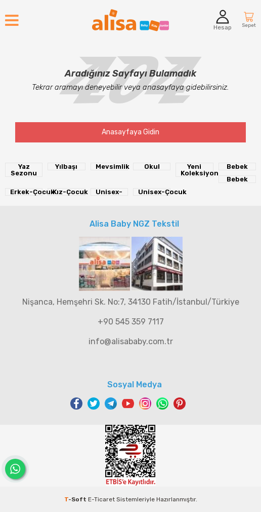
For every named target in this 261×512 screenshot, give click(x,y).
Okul (152, 166)
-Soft (76, 499)
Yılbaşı (66, 166)
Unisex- (109, 192)
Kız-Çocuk (69, 192)
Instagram (145, 403)
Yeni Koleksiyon (197, 170)
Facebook (76, 403)
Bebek (237, 166)
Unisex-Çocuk (154, 192)
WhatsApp (162, 403)
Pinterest (179, 403)
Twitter (94, 403)
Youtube (128, 403)
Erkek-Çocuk (26, 192)
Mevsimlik (112, 166)
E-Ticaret (101, 499)
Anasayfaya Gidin (130, 132)
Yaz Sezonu (24, 170)
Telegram (111, 403)
